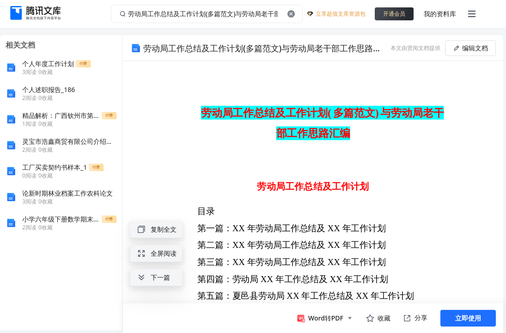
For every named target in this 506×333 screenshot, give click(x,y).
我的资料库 (440, 13)
